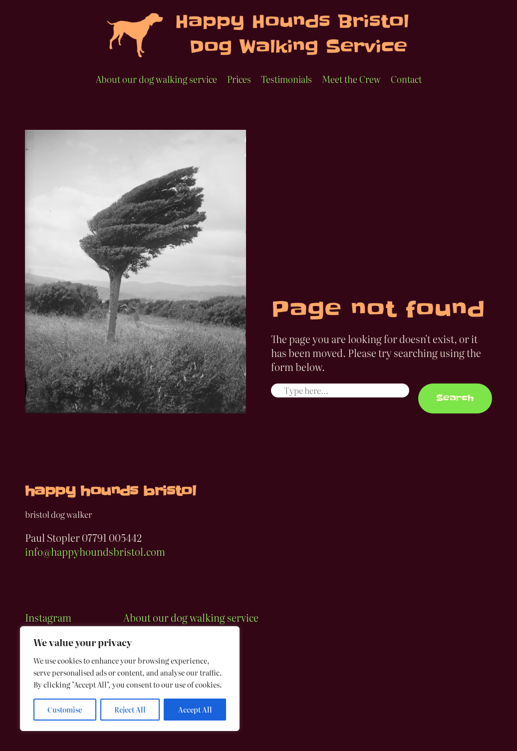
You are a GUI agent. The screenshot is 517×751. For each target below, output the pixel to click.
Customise (64, 710)
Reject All (130, 710)
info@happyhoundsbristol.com (95, 551)
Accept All (195, 710)
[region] (130, 678)
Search (455, 398)
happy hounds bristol (110, 491)
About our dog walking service (190, 617)
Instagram (48, 617)
